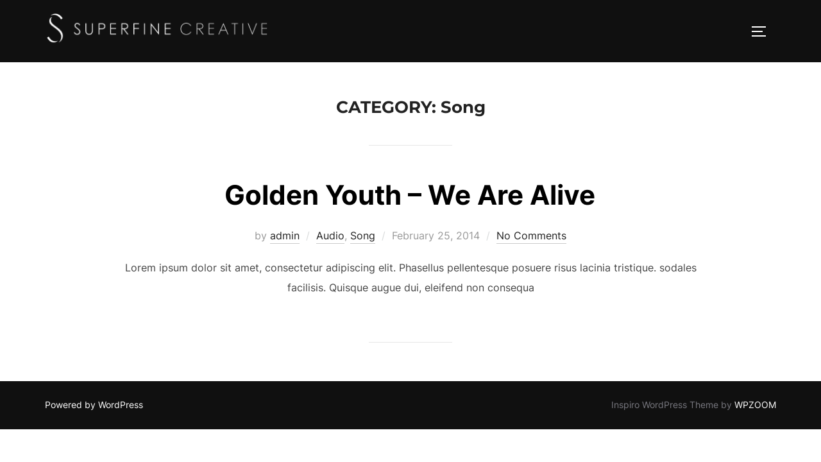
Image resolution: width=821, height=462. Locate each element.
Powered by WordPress (94, 404)
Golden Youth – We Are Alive (409, 194)
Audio (330, 235)
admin (285, 235)
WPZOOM (755, 404)
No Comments (531, 235)
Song (362, 235)
